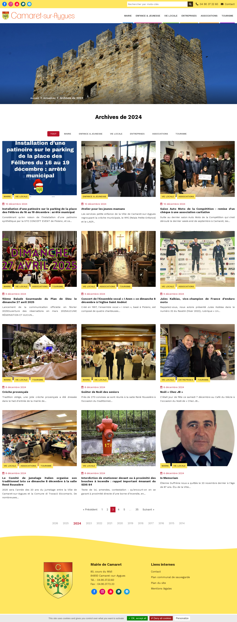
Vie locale (170, 15)
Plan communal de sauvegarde (170, 586)
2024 (77, 531)
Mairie (128, 15)
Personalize (182, 618)
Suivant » (148, 517)
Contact (156, 581)
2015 (171, 531)
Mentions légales (161, 598)
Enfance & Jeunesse (148, 15)
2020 (120, 531)
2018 (140, 531)
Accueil (35, 98)
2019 (130, 531)
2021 (109, 531)
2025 (66, 531)
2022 (99, 531)
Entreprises (189, 15)
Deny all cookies (161, 618)
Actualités (51, 98)
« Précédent (90, 517)
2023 (89, 531)
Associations (209, 15)
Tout (42, 135)
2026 (55, 531)
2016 (161, 531)
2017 (151, 531)
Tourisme (227, 15)
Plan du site (158, 592)
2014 (182, 531)
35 (136, 517)
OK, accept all (137, 618)
